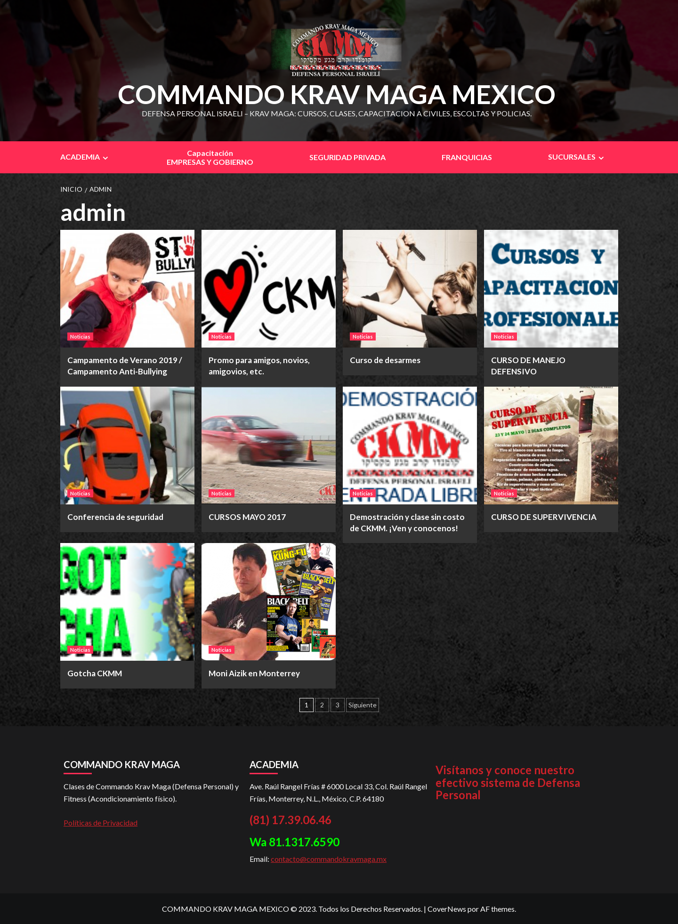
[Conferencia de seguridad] (127, 445)
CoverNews (447, 908)
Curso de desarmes (385, 360)
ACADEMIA (85, 157)
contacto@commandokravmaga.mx (329, 858)
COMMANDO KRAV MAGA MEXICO (337, 94)
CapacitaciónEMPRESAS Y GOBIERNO (210, 157)
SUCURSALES (577, 157)
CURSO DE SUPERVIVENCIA (544, 517)
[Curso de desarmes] (410, 289)
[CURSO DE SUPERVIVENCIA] (551, 445)
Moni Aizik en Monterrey (254, 673)
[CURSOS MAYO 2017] (269, 445)
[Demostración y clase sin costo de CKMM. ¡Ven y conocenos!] (410, 445)
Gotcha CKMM (94, 673)
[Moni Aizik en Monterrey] (269, 602)
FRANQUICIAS (467, 157)
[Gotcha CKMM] (127, 602)
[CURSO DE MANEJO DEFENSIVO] (551, 289)
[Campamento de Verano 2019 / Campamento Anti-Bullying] (127, 289)
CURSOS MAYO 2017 (247, 517)
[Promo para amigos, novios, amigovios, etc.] (269, 289)
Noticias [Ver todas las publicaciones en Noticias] (80, 336)
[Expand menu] (105, 158)
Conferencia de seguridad (115, 517)
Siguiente (362, 705)
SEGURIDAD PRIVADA (347, 157)
